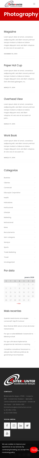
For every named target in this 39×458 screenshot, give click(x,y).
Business (7, 178)
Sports (6, 247)
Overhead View (13, 99)
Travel (6, 257)
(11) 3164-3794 (10, 410)
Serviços (7, 242)
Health (6, 198)
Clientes (7, 183)
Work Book (10, 135)
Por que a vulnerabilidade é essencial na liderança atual (18, 335)
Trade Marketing (10, 252)
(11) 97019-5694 (10, 413)
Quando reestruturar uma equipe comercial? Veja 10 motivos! (16, 319)
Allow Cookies (34, 450)
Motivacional (8, 222)
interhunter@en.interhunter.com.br (17, 407)
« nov (19, 303)
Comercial (8, 188)
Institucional (8, 207)
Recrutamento (9, 232)
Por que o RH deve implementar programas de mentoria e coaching (17, 343)
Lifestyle (7, 212)
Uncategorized (9, 262)
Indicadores (8, 202)
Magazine (10, 31)
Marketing (7, 217)
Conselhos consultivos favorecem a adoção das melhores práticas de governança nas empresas (17, 352)
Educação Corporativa (12, 193)
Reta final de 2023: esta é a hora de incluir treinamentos (19, 327)
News (6, 227)
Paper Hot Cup (13, 65)
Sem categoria (9, 237)
